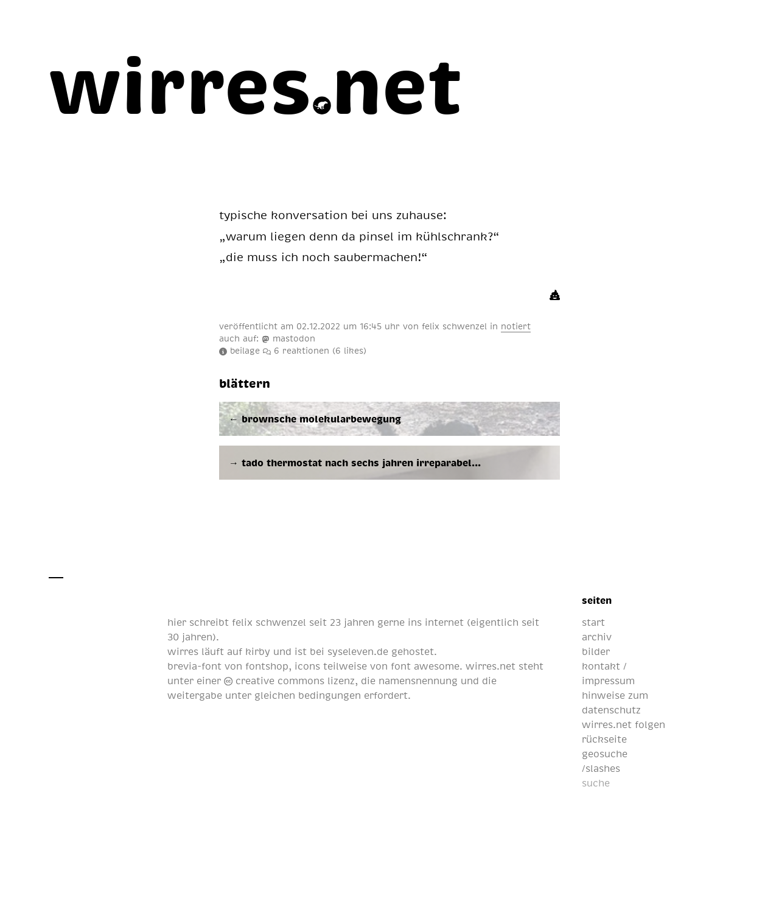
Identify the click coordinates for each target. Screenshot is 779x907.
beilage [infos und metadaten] (239, 350)
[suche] (642, 783)
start (593, 622)
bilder (596, 651)
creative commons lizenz (289, 680)
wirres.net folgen (623, 724)
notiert (516, 326)
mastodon (288, 338)
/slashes (601, 768)
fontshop (266, 665)
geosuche (604, 753)
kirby (257, 651)
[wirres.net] (255, 82)
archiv (597, 636)
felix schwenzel (454, 326)
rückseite (604, 739)
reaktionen (314, 350)
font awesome (425, 665)
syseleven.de (357, 651)
